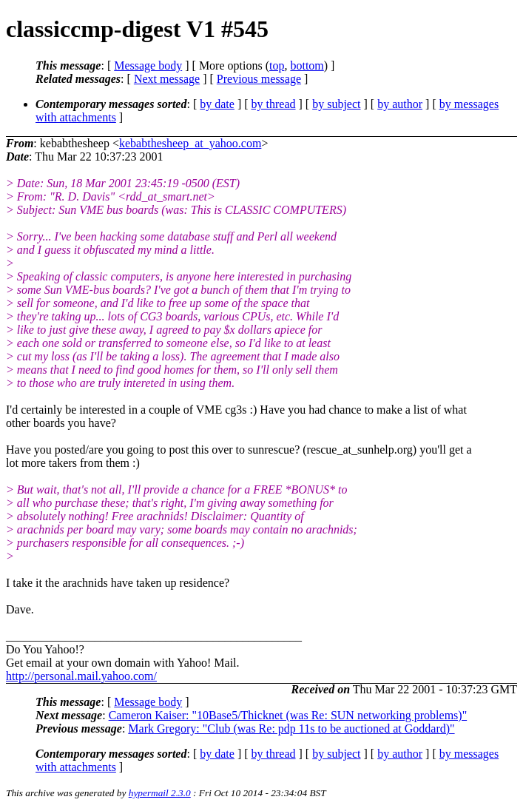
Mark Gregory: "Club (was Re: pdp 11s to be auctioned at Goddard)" (291, 728)
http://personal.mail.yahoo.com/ (81, 676)
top (276, 65)
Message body (148, 65)
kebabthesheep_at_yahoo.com (190, 143)
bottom (306, 65)
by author (399, 104)
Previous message (259, 79)
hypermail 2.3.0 (160, 792)
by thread (274, 104)
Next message (167, 79)
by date (217, 104)
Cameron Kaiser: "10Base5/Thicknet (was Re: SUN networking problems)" (288, 715)
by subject (336, 104)
